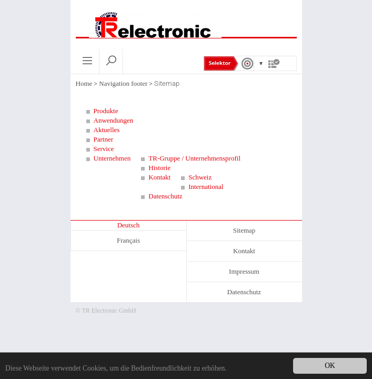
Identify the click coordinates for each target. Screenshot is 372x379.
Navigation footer (123, 83)
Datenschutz (244, 292)
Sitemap (244, 230)
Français (128, 240)
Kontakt (244, 251)
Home (84, 83)
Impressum (244, 271)
